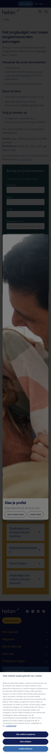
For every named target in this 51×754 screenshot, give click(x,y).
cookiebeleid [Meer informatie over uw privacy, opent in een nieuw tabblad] (11, 726)
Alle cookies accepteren (25, 734)
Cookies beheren (25, 749)
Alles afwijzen (25, 742)
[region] (25, 713)
